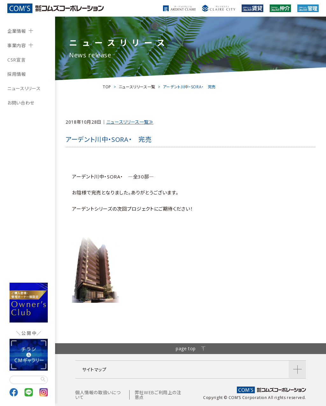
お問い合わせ (20, 103)
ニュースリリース (23, 88)
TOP (107, 87)
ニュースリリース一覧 (137, 87)
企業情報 (16, 31)
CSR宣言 (16, 60)
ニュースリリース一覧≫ (129, 122)
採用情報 (16, 74)
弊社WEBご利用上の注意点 (158, 394)
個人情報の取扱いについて (97, 394)
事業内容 (16, 45)
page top (190, 348)
